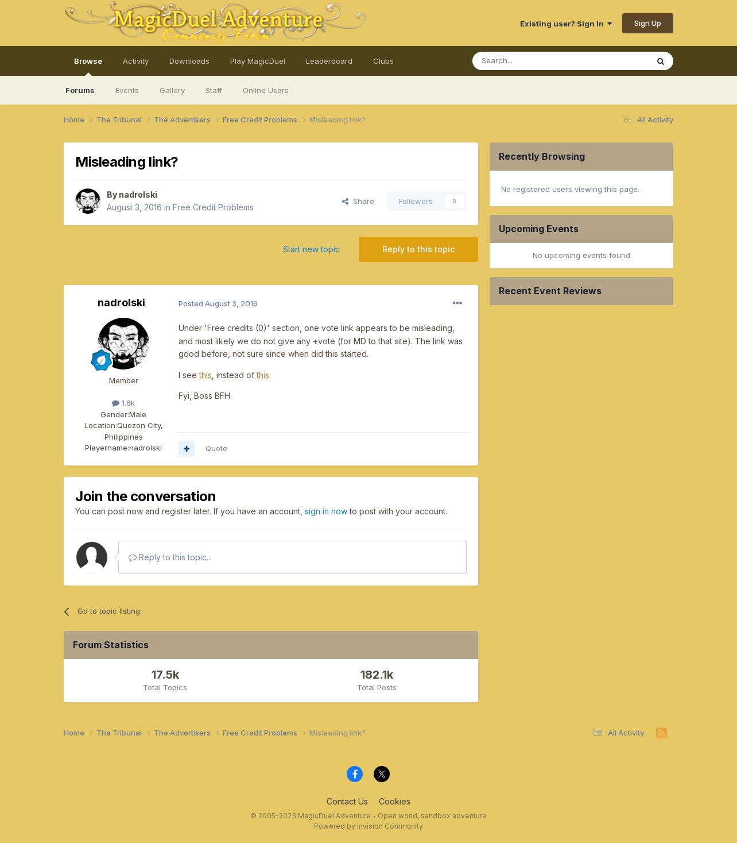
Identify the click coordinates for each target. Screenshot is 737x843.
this (205, 375)
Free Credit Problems (213, 207)
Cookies (394, 801)
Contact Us (347, 801)
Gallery (172, 90)
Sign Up (647, 23)
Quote (216, 448)
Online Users (266, 90)
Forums (80, 90)
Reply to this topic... (170, 557)
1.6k (123, 402)
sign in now (326, 511)
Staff (213, 90)
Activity (136, 61)
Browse (88, 66)
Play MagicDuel (257, 61)
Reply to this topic (418, 249)
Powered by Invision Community (368, 826)
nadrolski (138, 194)
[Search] (530, 61)
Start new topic (311, 249)
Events (127, 90)
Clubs (383, 61)
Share (358, 201)
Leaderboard (329, 61)
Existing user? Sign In (566, 23)
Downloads (189, 61)
